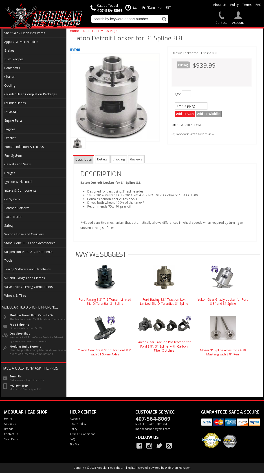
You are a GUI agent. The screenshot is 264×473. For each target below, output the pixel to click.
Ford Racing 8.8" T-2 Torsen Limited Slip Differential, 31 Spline (105, 301)
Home (74, 30)
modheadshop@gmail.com (152, 429)
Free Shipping (19, 324)
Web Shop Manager (177, 468)
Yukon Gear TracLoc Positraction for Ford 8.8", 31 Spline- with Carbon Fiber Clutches (164, 346)
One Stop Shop (20, 333)
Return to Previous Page (99, 30)
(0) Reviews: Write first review (193, 134)
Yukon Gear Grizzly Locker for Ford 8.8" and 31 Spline (223, 301)
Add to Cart (185, 114)
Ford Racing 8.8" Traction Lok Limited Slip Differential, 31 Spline (164, 301)
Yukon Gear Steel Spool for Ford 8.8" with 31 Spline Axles (105, 352)
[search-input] (125, 19)
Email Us (16, 376)
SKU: (175, 125)
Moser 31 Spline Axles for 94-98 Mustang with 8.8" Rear (223, 352)
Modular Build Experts (25, 346)
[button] (129, 19)
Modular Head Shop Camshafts (32, 315)
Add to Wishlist (209, 114)
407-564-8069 (19, 386)
